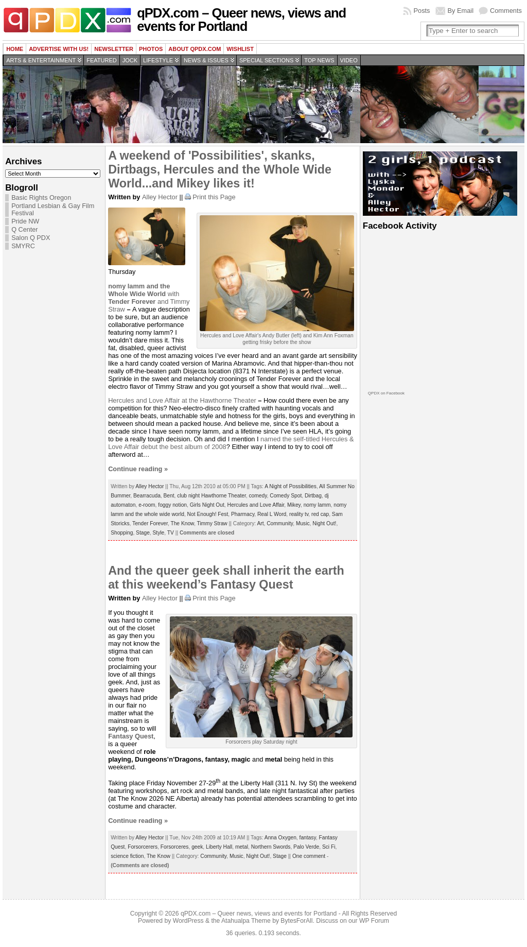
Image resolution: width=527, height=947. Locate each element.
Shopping (122, 533)
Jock (129, 60)
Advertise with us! (59, 49)
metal (241, 847)
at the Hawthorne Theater (219, 400)
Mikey (294, 505)
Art (260, 523)
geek (197, 847)
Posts (421, 10)
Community (280, 523)
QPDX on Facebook (386, 393)
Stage (143, 533)
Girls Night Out (207, 505)
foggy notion (172, 505)
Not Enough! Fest (208, 514)
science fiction (127, 856)
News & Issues (206, 60)
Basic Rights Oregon (41, 197)
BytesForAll (296, 920)
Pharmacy (242, 514)
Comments (506, 10)
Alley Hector (160, 197)
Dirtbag (313, 495)
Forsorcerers (142, 847)
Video (349, 60)
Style (159, 533)
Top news (319, 60)
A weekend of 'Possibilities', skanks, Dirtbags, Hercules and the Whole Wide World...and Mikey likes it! (219, 169)
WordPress (188, 920)
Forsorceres (175, 847)
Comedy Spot (286, 495)
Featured (101, 60)
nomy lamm (317, 505)
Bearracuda (147, 495)
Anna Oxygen (280, 837)
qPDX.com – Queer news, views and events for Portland (241, 19)
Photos (151, 49)
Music (303, 523)
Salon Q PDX (30, 238)
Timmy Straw (212, 523)
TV (170, 533)
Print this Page (213, 197)
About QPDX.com (194, 49)
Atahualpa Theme (246, 920)
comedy (258, 495)
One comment (308, 856)
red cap (320, 514)
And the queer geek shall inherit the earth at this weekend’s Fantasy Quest (226, 577)
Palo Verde (306, 847)
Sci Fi (329, 847)
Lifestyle (158, 60)
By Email (461, 10)
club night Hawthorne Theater (211, 495)
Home (14, 49)
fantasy (308, 837)
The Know (182, 523)
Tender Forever (150, 523)
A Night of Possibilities (291, 486)
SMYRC (23, 246)
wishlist (240, 49)
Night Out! (324, 523)
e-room (146, 505)
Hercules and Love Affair (145, 400)
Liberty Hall (219, 847)
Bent (169, 495)
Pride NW (25, 221)
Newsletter (113, 49)
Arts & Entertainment (41, 60)
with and (143, 293)
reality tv (298, 514)
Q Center (24, 229)
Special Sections (266, 60)
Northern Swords (271, 847)
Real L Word (271, 514)
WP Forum (374, 920)
